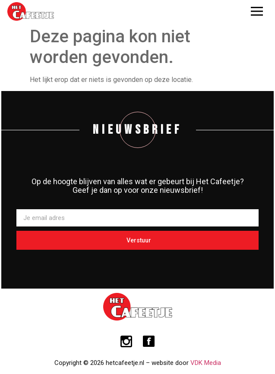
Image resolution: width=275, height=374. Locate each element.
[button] (256, 11)
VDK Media (205, 363)
